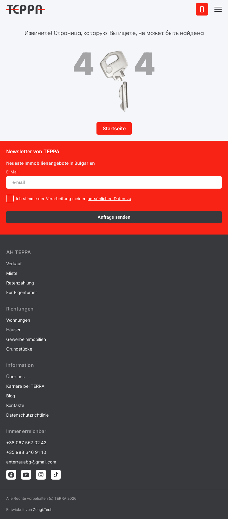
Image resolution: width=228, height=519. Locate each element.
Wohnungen (18, 320)
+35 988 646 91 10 (26, 452)
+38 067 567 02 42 (26, 442)
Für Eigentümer (21, 292)
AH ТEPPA (18, 252)
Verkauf (14, 263)
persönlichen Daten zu (109, 198)
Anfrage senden (114, 217)
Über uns (15, 376)
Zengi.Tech (42, 509)
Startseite (114, 128)
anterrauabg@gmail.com (31, 461)
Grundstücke (19, 348)
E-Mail (12, 171)
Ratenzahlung (20, 282)
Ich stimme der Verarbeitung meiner (51, 198)
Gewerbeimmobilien (26, 339)
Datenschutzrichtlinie (27, 415)
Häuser (13, 329)
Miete (11, 273)
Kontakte (15, 405)
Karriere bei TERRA (25, 386)
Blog (10, 395)
